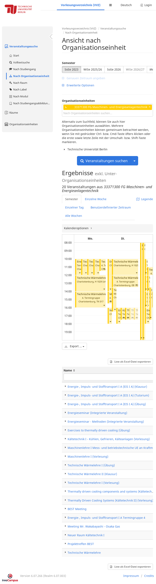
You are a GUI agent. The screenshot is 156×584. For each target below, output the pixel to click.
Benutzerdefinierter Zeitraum (111, 207)
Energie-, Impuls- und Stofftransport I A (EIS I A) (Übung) (107, 404)
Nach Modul (18, 96)
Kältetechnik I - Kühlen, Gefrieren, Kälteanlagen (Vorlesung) (109, 439)
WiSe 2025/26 (92, 69)
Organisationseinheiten (21, 124)
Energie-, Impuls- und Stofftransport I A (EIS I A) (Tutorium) (108, 395)
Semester (68, 63)
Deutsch (126, 5)
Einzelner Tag (74, 207)
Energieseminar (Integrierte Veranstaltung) (97, 413)
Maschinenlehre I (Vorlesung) (88, 456)
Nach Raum (18, 83)
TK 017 (99, 301)
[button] (80, 272)
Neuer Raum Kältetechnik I (86, 535)
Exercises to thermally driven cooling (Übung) (99, 430)
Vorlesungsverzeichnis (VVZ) (80, 5)
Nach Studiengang (22, 69)
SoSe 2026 (114, 69)
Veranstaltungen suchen (104, 160)
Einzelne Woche (95, 199)
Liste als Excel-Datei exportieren (130, 361)
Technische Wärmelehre (91, 278)
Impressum (131, 576)
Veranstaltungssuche (21, 46)
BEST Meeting (77, 509)
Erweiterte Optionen (78, 85)
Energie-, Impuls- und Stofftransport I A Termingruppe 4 (106, 518)
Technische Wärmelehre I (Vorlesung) (93, 483)
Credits (149, 576)
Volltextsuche (19, 62)
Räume (11, 112)
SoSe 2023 (71, 69)
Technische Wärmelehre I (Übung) (97, 294)
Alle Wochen (73, 216)
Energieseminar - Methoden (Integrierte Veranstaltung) (106, 421)
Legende (144, 199)
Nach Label (18, 89)
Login (146, 5)
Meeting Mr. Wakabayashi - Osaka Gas (94, 526)
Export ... (74, 346)
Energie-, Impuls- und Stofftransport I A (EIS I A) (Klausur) (107, 387)
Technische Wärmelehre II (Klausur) (92, 474)
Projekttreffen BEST (81, 544)
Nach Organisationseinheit (29, 76)
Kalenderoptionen (76, 228)
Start (14, 55)
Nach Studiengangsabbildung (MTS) (31, 103)
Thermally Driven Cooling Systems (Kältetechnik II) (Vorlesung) (110, 500)
